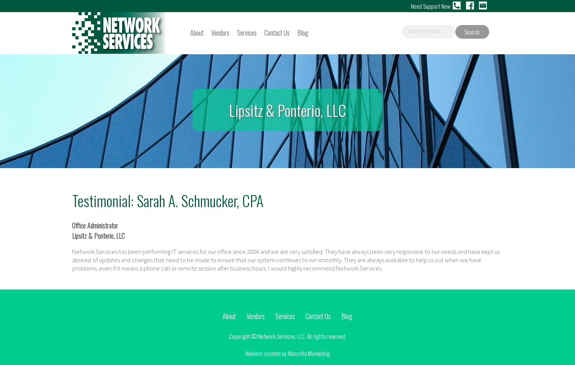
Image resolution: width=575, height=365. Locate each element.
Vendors (220, 32)
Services (247, 32)
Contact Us (277, 32)
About (197, 32)
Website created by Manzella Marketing (287, 353)
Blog (302, 32)
